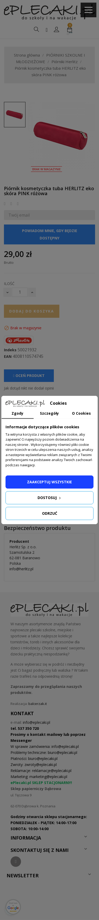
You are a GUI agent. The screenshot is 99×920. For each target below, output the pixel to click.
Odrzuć (49, 513)
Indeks (10, 350)
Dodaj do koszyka (31, 311)
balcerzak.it (37, 703)
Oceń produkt (29, 375)
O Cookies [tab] (81, 413)
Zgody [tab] (17, 413)
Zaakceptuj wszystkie (49, 481)
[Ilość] (20, 292)
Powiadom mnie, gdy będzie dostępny (49, 234)
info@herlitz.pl (21, 568)
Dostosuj (50, 497)
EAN (8, 356)
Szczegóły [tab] (49, 413)
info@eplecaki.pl (36, 722)
